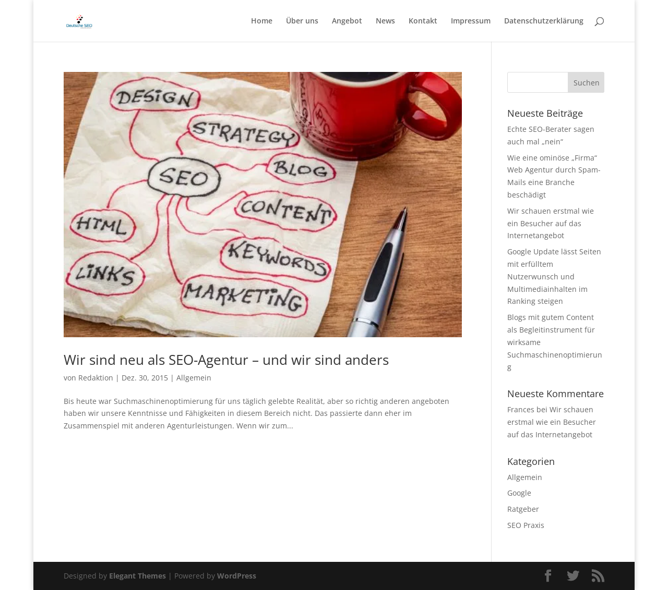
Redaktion (95, 378)
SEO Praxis (525, 525)
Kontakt (423, 21)
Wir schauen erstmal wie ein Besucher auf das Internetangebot (550, 223)
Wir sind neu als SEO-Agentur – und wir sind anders (226, 359)
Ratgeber (523, 509)
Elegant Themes (137, 576)
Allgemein (193, 378)
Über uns (302, 21)
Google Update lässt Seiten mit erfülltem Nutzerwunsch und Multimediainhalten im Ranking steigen (554, 276)
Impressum (471, 21)
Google (519, 493)
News (385, 21)
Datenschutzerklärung (543, 21)
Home (261, 21)
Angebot (347, 21)
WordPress (236, 576)
